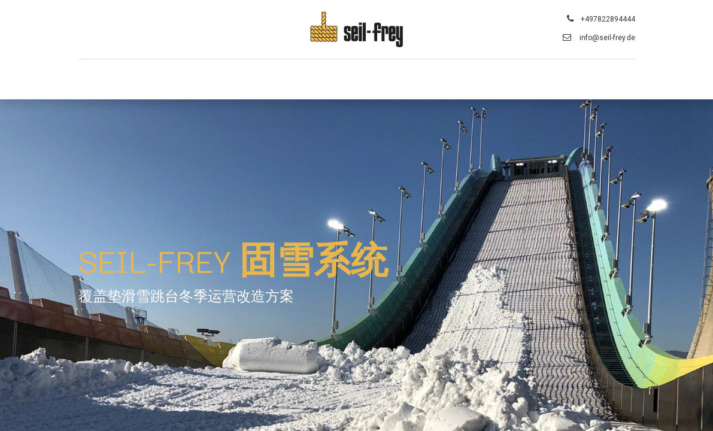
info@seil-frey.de (607, 38)
